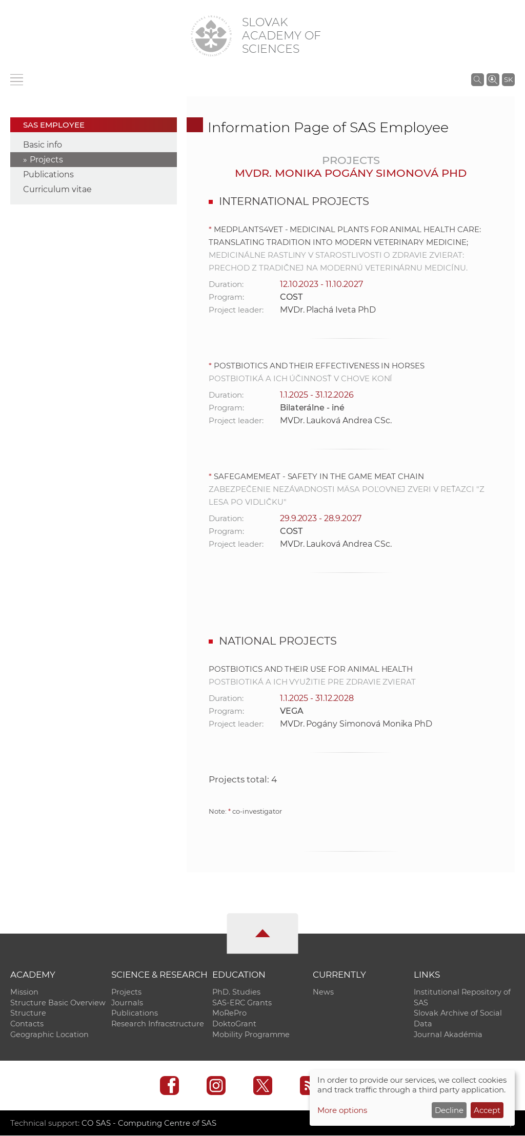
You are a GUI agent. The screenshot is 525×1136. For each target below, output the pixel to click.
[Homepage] (211, 35)
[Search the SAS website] (477, 79)
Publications (48, 174)
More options (342, 1110)
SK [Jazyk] (508, 79)
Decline (449, 1110)
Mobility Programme (251, 1035)
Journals (127, 1002)
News (323, 992)
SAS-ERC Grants (242, 1002)
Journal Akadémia (448, 1035)
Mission (24, 992)
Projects (46, 159)
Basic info (42, 145)
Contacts (27, 1024)
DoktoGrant (234, 1024)
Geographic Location (49, 1035)
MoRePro (229, 1013)
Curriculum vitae (57, 189)
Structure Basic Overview (58, 1002)
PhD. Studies (236, 992)
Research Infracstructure (157, 1024)
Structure (28, 1013)
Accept (487, 1110)
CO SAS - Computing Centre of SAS (149, 1123)
